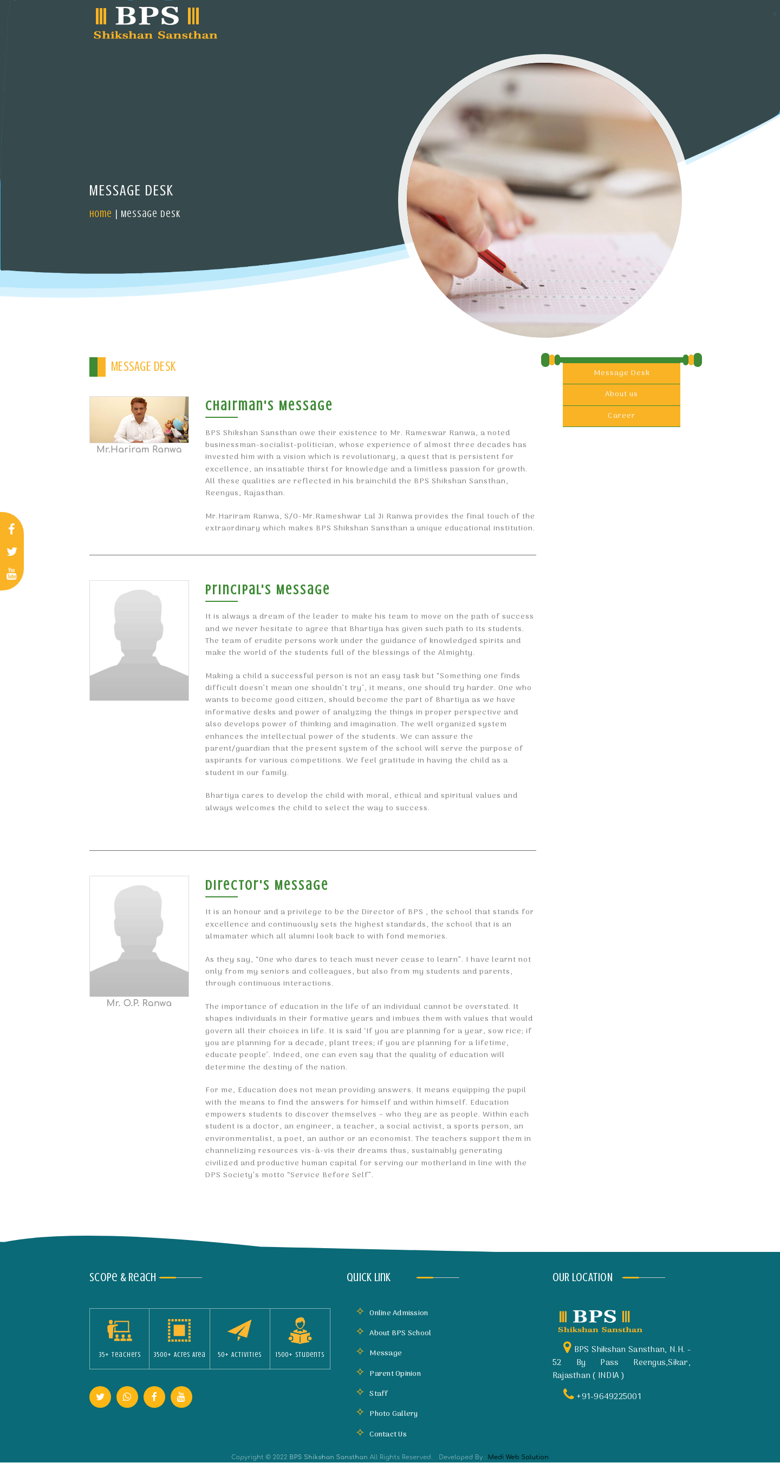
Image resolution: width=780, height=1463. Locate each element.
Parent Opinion (388, 1374)
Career (621, 416)
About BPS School (393, 1333)
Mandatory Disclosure (533, 21)
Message (378, 1353)
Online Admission (391, 1313)
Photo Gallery (386, 1414)
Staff (371, 1394)
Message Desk (622, 373)
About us (621, 394)
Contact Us (381, 1434)
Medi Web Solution (518, 1457)
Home (100, 213)
